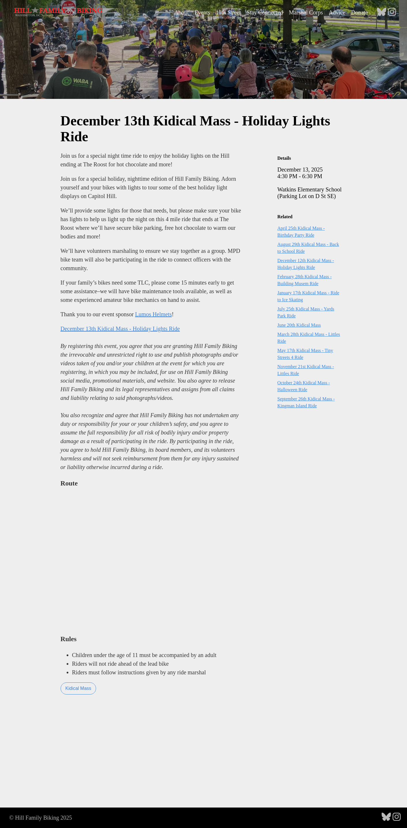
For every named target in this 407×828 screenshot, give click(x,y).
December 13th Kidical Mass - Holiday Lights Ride (120, 328)
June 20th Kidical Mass (299, 325)
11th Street (228, 12)
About (181, 12)
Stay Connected (265, 12)
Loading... (151, 560)
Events (202, 12)
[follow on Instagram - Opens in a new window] (392, 12)
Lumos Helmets (153, 314)
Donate (359, 12)
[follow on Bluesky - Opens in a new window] (381, 12)
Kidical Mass (78, 688)
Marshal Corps (306, 12)
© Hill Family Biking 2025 (40, 817)
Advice (337, 12)
